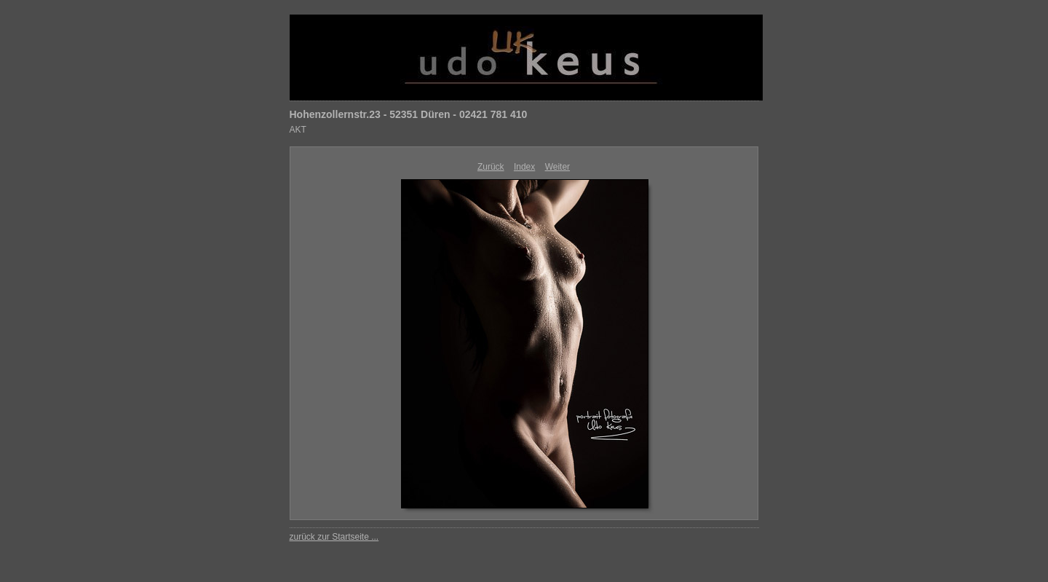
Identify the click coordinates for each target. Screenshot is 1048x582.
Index (524, 167)
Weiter (557, 167)
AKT (298, 130)
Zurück (490, 167)
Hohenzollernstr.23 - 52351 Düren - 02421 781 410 (409, 114)
